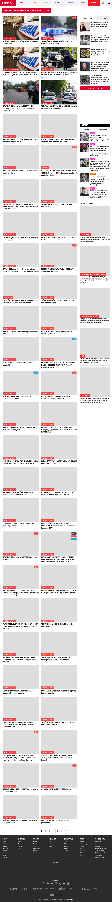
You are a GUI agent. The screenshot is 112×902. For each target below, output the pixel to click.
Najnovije (102, 18)
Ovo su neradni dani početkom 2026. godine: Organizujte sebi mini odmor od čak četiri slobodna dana (95, 239)
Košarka (35, 844)
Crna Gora (82, 850)
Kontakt (97, 844)
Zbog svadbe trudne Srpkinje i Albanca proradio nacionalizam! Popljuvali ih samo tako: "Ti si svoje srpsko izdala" (94, 320)
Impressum (98, 841)
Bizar (50, 841)
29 (35, 373)
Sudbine (4, 857)
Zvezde (20, 844)
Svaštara (51, 844)
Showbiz (21, 839)
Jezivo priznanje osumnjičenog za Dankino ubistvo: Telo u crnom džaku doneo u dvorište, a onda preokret (100, 79)
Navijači (35, 850)
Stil (65, 844)
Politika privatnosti (100, 853)
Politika (4, 841)
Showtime (36, 853)
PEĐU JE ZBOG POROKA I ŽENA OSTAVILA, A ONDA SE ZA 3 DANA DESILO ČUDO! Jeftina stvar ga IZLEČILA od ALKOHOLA (100, 66)
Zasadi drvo (5, 853)
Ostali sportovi (37, 848)
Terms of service (99, 857)
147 (74, 539)
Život (65, 841)
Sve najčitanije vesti (95, 88)
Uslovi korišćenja (99, 850)
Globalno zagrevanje (85, 844)
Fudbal (35, 841)
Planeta (82, 841)
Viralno (52, 839)
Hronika (4, 846)
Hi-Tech (66, 850)
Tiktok (50, 846)
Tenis (34, 846)
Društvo (4, 844)
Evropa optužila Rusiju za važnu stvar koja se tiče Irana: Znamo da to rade (99, 24)
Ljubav (66, 846)
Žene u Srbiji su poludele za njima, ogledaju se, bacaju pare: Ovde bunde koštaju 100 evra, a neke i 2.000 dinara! (95, 360)
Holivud (20, 846)
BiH (81, 848)
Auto (81, 855)
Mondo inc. (100, 839)
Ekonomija (5, 848)
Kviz (19, 848)
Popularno (103, 129)
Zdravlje (66, 848)
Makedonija (83, 853)
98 (74, 339)
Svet (82, 839)
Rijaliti (19, 841)
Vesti (4, 839)
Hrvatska (82, 846)
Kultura (66, 853)
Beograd (4, 850)
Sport (36, 839)
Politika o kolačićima (100, 848)
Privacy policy (98, 855)
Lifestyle (68, 839)
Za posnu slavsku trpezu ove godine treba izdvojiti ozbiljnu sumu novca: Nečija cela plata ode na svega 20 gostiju (94, 400)
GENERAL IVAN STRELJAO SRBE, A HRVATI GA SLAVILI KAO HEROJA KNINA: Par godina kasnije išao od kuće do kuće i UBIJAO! (94, 280)
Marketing (97, 846)
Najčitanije (88, 18)
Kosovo (4, 855)
